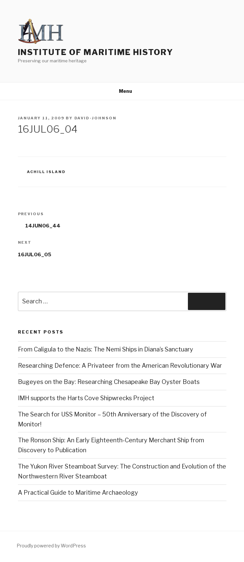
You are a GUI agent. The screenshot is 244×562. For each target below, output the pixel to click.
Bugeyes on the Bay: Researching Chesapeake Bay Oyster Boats (109, 381)
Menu (122, 91)
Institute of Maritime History (96, 52)
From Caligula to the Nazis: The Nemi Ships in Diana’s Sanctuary (105, 349)
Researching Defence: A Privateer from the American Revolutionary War (120, 365)
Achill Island (46, 171)
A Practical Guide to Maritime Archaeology (78, 492)
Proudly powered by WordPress (51, 545)
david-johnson (95, 118)
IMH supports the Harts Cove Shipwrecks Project (86, 398)
